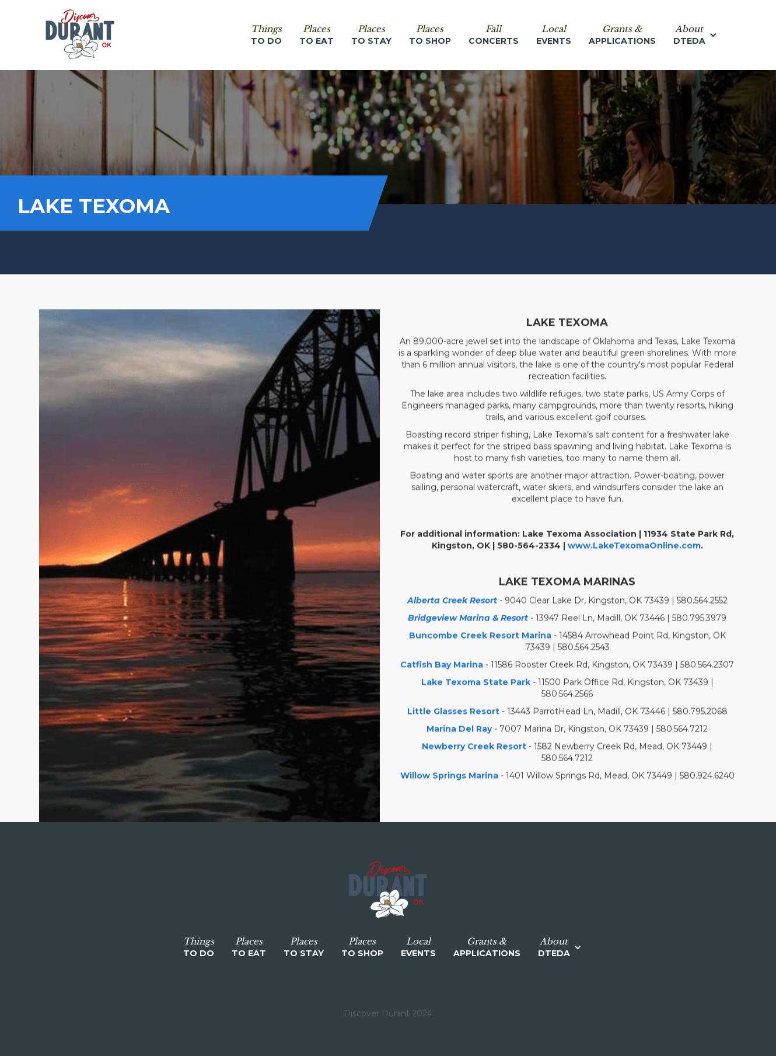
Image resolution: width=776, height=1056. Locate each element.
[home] (80, 35)
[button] (701, 35)
